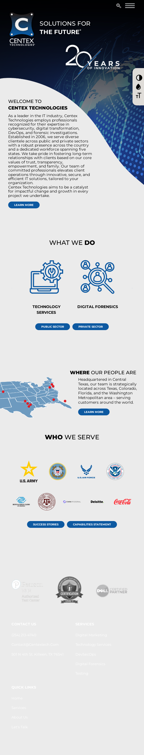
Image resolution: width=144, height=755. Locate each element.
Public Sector (52, 326)
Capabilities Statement (92, 524)
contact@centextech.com (35, 644)
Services (18, 707)
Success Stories (45, 524)
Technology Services (93, 644)
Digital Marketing (91, 635)
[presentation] (132, 288)
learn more (24, 205)
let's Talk (19, 727)
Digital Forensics (90, 664)
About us (19, 717)
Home (17, 698)
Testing (81, 673)
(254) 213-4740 (23, 635)
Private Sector (90, 326)
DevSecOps (85, 654)
